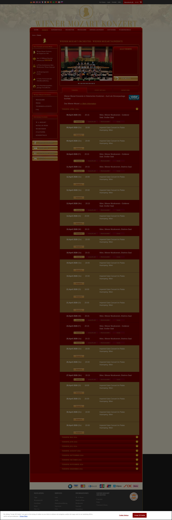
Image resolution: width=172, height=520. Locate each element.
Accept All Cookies (139, 515)
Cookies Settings (123, 515)
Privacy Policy (24, 516)
